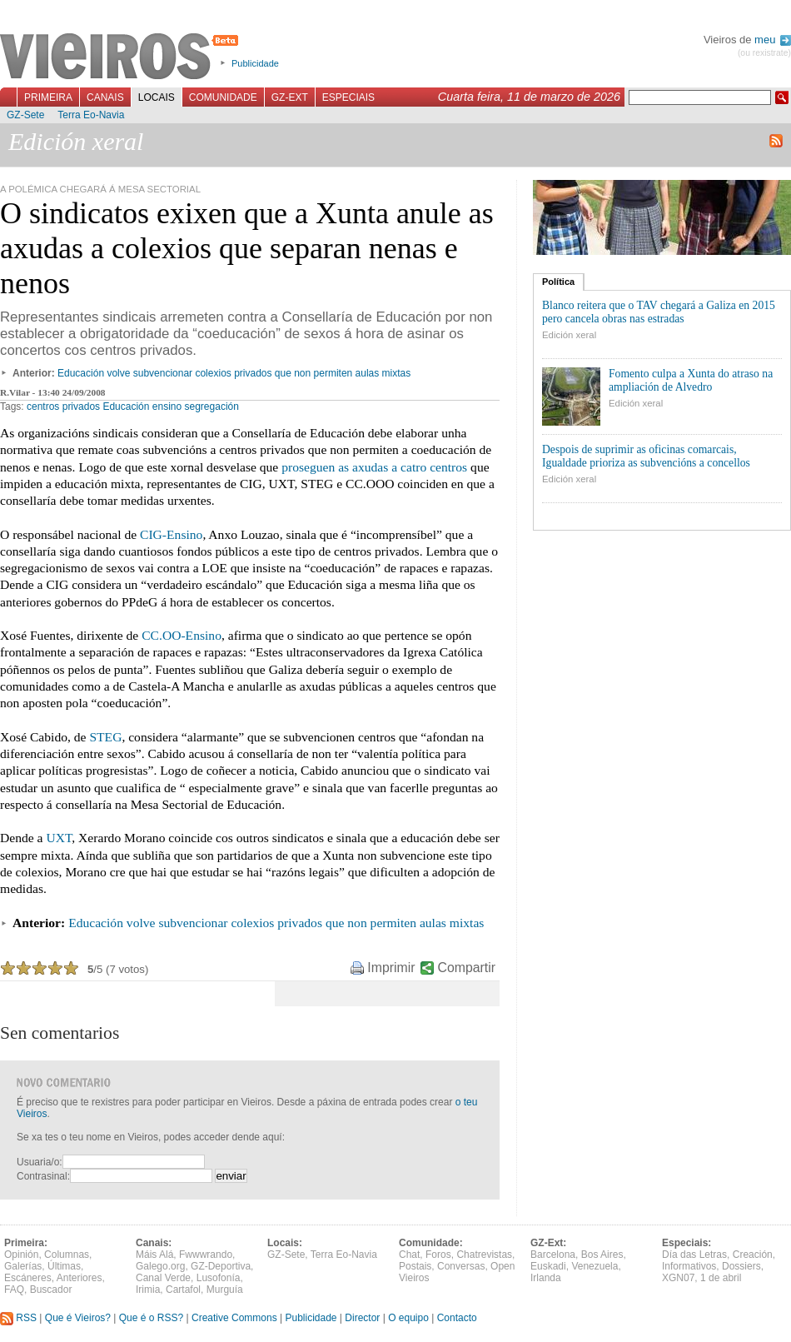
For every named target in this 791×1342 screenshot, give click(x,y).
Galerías (23, 1266)
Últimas (64, 1266)
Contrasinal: (43, 1176)
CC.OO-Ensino (181, 635)
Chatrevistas (484, 1254)
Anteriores (79, 1278)
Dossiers (741, 1266)
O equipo (408, 1318)
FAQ (14, 1289)
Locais (156, 97)
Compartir (466, 967)
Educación (125, 406)
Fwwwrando (205, 1254)
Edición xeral (569, 335)
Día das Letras (694, 1254)
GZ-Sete (25, 115)
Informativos (689, 1266)
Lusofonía (219, 1278)
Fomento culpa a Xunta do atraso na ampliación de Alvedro (691, 380)
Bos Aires (602, 1254)
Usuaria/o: (39, 1162)
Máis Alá (154, 1254)
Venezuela (594, 1266)
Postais (415, 1266)
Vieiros (122, 57)
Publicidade (255, 63)
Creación (753, 1254)
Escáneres (28, 1278)
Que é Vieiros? (78, 1318)
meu (772, 39)
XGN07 (678, 1278)
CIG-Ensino (171, 534)
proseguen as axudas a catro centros (374, 467)
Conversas (461, 1266)
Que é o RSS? (151, 1318)
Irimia (148, 1289)
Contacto (457, 1318)
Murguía (224, 1289)
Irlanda (545, 1278)
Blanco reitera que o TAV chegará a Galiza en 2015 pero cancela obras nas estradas (658, 312)
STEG (105, 737)
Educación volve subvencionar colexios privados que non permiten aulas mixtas (233, 373)
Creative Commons (234, 1318)
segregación (212, 406)
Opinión (21, 1254)
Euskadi (548, 1266)
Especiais (348, 97)
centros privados (63, 406)
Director (362, 1318)
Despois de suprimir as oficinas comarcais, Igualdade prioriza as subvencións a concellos (646, 456)
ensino (167, 406)
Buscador (51, 1289)
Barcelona (552, 1254)
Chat (409, 1254)
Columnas (66, 1254)
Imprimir (391, 967)
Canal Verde (163, 1278)
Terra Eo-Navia (90, 115)
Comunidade (223, 97)
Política (558, 282)
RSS (18, 1318)
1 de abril (720, 1278)
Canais (105, 97)
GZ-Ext (289, 97)
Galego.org (160, 1266)
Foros (438, 1254)
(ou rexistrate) (764, 52)
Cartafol (183, 1289)
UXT (59, 838)
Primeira (48, 97)
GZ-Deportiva (221, 1266)
